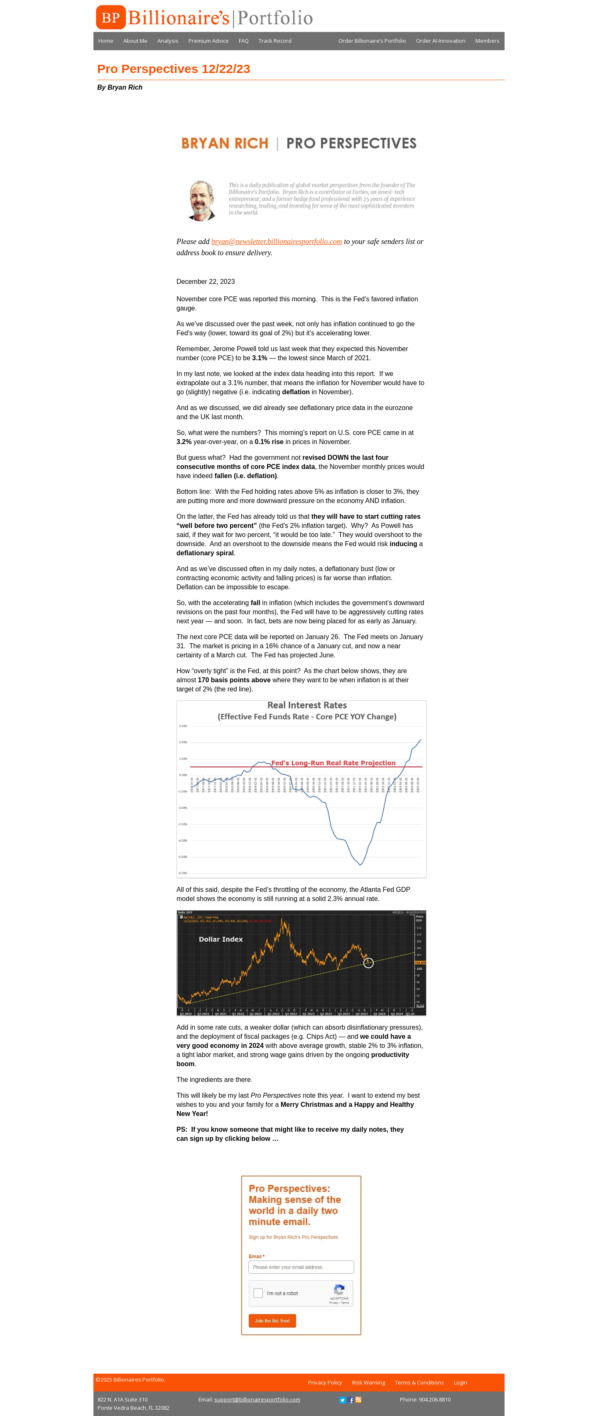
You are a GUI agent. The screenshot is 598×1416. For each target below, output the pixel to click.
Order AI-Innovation (441, 40)
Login (460, 1382)
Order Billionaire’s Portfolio (372, 40)
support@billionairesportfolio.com (257, 1399)
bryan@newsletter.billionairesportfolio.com (276, 241)
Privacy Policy (325, 1382)
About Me (135, 40)
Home (105, 40)
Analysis (168, 40)
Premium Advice (209, 40)
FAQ (244, 40)
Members (487, 40)
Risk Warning (368, 1382)
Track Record (275, 40)
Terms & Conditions (419, 1382)
